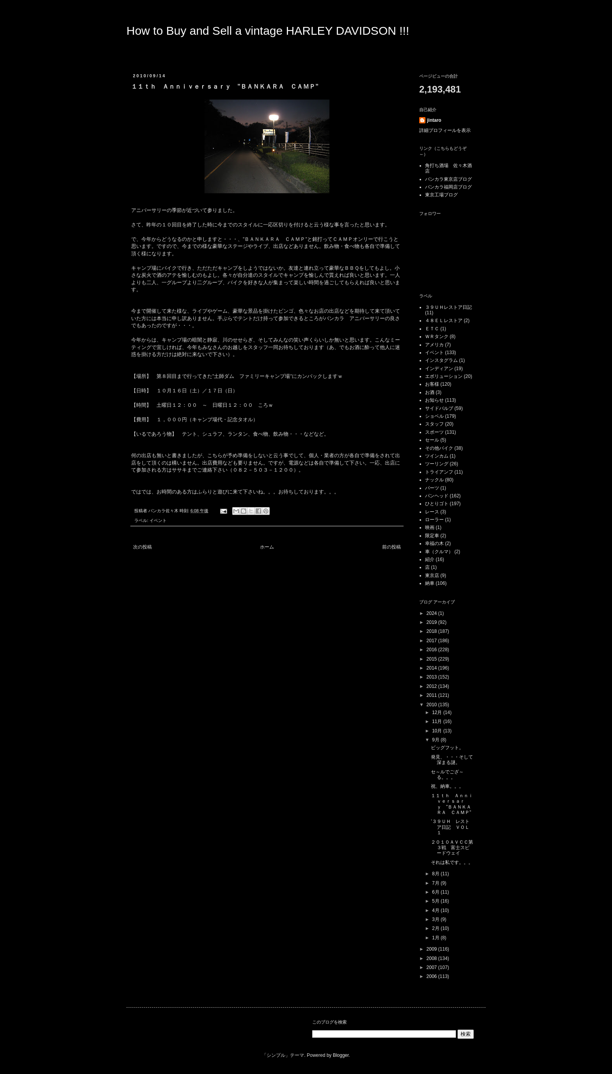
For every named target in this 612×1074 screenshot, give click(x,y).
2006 (432, 976)
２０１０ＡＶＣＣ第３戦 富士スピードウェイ (452, 847)
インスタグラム (441, 360)
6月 (436, 892)
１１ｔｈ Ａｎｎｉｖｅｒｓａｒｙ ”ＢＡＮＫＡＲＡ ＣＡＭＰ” (452, 804)
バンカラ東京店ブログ (448, 179)
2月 (436, 928)
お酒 (429, 392)
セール (432, 440)
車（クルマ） (439, 551)
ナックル (434, 480)
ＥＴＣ (432, 328)
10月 (437, 731)
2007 (432, 967)
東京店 (432, 575)
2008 (432, 958)
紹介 (429, 559)
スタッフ (434, 424)
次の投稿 (142, 547)
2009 (432, 949)
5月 (436, 901)
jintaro (434, 120)
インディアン (439, 368)
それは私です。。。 (452, 862)
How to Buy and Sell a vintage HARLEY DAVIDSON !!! (267, 30)
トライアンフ (439, 472)
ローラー (434, 519)
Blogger (341, 1055)
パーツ (432, 488)
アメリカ (434, 344)
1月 (436, 937)
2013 (432, 677)
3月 (436, 919)
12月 (437, 712)
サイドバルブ (439, 408)
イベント (158, 520)
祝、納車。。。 (447, 786)
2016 (432, 649)
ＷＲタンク (436, 336)
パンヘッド (436, 496)
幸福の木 (434, 543)
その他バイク (439, 448)
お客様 (432, 384)
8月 (436, 873)
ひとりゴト (436, 503)
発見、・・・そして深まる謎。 (452, 759)
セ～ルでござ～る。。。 (447, 774)
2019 (432, 622)
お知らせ (434, 400)
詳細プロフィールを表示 (445, 130)
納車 (429, 583)
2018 (432, 631)
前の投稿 (391, 547)
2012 (432, 686)
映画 (429, 527)
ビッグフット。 (447, 747)
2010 (432, 704)
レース (432, 512)
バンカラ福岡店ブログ (448, 187)
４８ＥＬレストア (444, 320)
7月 (436, 883)
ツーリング (436, 464)
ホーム (267, 547)
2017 (432, 640)
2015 (432, 659)
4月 (436, 910)
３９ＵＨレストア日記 (448, 307)
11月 (437, 721)
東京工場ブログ (441, 195)
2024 (432, 613)
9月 (436, 740)
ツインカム (436, 456)
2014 (432, 668)
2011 (432, 695)
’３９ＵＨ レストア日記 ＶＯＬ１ (450, 827)
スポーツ (434, 432)
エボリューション (444, 376)
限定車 (432, 535)
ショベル (434, 416)
